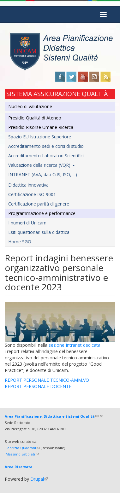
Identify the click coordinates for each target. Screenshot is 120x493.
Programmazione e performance (41, 213)
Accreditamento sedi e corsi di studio (46, 146)
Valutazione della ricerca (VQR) (41, 165)
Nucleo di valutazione (30, 106)
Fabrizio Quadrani (23, 447)
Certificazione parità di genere (38, 204)
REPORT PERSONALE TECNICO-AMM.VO (47, 380)
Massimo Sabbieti (22, 454)
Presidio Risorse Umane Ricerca (40, 127)
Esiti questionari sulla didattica (38, 232)
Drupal (39, 479)
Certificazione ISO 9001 (32, 194)
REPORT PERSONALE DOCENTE (38, 386)
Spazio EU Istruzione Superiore (39, 137)
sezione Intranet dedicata (74, 345)
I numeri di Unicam (27, 223)
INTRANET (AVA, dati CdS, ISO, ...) (42, 174)
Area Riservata (19, 466)
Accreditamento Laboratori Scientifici (46, 156)
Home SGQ (19, 242)
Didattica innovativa (28, 185)
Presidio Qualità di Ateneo (34, 118)
